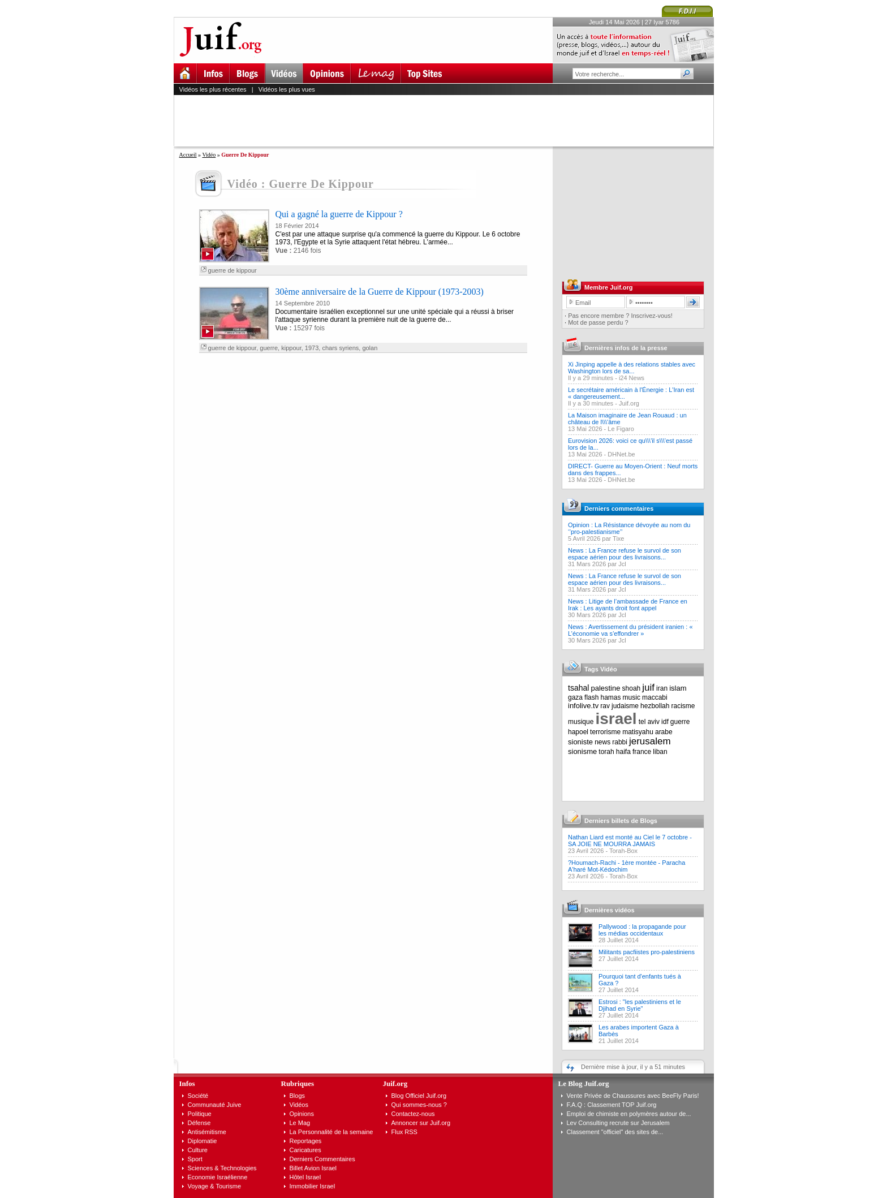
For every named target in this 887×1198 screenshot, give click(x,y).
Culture (198, 1150)
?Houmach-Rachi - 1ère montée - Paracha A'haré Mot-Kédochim (626, 866)
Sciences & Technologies (222, 1168)
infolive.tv (583, 705)
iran (662, 688)
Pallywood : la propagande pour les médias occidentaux (642, 930)
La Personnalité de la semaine (331, 1131)
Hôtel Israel (305, 1177)
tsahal (578, 687)
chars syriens (340, 347)
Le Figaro (621, 428)
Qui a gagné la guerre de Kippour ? (339, 214)
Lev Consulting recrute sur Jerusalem (618, 1122)
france (641, 752)
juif (648, 687)
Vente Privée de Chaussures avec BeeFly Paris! (633, 1095)
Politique (200, 1113)
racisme (683, 706)
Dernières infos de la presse (626, 347)
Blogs (297, 1095)
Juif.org (629, 403)
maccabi (655, 697)
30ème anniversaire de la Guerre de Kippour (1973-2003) (379, 291)
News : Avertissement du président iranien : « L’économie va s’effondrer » (630, 630)
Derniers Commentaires (322, 1159)
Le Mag (300, 1122)
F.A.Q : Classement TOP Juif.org (612, 1104)
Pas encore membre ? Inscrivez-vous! (620, 315)
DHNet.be (621, 454)
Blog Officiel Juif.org (419, 1095)
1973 (311, 347)
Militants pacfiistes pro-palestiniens (646, 952)
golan (369, 347)
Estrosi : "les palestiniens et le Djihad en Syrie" (639, 1005)
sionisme (582, 751)
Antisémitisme (207, 1131)
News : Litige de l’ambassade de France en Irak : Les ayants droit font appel (627, 604)
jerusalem (650, 741)
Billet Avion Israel (313, 1168)
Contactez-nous (413, 1113)
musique (580, 722)
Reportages (306, 1140)
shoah (631, 688)
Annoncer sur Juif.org (421, 1122)
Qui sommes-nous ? (419, 1104)
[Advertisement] (448, 120)
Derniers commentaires (618, 508)
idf (665, 722)
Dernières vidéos (609, 910)
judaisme (625, 706)
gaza (575, 697)
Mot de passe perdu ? (598, 322)
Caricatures (305, 1150)
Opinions (302, 1113)
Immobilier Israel (312, 1186)
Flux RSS (404, 1131)
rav (605, 706)
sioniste (580, 742)
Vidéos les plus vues (287, 89)
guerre (269, 347)
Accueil (188, 155)
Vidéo (209, 155)
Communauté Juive (215, 1104)
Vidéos (299, 1104)
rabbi (619, 742)
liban (660, 752)
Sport (195, 1159)
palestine (605, 688)
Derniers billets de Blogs (620, 820)
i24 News (631, 377)
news (602, 742)
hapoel (578, 732)
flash (591, 697)
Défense (199, 1122)
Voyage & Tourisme (215, 1186)
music (631, 697)
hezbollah (654, 706)
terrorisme (605, 732)
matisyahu (637, 732)
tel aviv (649, 722)
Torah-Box (623, 850)
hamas (611, 697)
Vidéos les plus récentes (213, 89)
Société (198, 1095)
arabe (664, 732)
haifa (623, 752)
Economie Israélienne (218, 1177)
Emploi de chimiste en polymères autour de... (629, 1113)
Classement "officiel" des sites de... (615, 1131)
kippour (291, 347)
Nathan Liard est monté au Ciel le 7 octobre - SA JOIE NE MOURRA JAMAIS (630, 840)
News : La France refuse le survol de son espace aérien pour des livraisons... (624, 554)
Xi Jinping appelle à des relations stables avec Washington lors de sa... (631, 367)
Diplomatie (202, 1140)
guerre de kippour (232, 270)
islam (677, 688)
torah (606, 752)
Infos (187, 1083)
